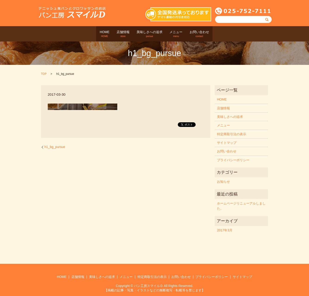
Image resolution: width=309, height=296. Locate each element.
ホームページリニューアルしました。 (241, 206)
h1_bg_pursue (55, 147)
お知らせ (223, 181)
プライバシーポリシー (233, 160)
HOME (95, 34)
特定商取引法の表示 (231, 134)
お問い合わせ (208, 34)
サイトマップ (226, 143)
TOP (44, 74)
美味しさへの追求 (149, 34)
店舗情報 (118, 34)
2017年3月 (225, 230)
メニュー (180, 34)
